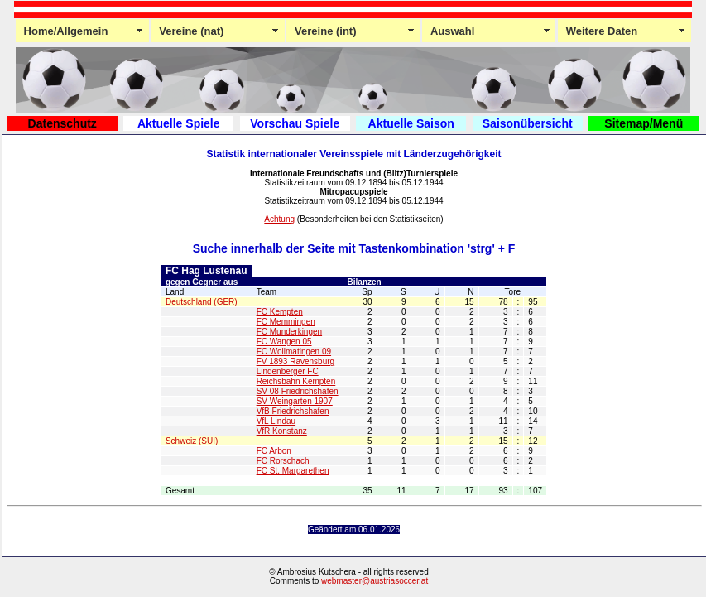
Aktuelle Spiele (178, 123)
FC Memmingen (286, 321)
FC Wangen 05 (284, 341)
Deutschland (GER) (202, 301)
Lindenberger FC (288, 371)
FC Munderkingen (289, 331)
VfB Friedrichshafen (293, 411)
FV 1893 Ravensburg (296, 361)
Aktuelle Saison (411, 123)
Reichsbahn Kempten (296, 381)
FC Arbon (274, 450)
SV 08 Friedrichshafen (298, 391)
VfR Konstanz (282, 431)
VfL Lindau (276, 421)
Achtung (279, 219)
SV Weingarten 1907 (295, 401)
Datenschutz (62, 123)
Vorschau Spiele (294, 123)
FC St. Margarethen (293, 470)
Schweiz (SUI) (192, 440)
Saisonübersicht (528, 123)
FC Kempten (280, 311)
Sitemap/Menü (643, 123)
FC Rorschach (283, 460)
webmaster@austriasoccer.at (374, 580)
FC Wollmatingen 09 (294, 351)
